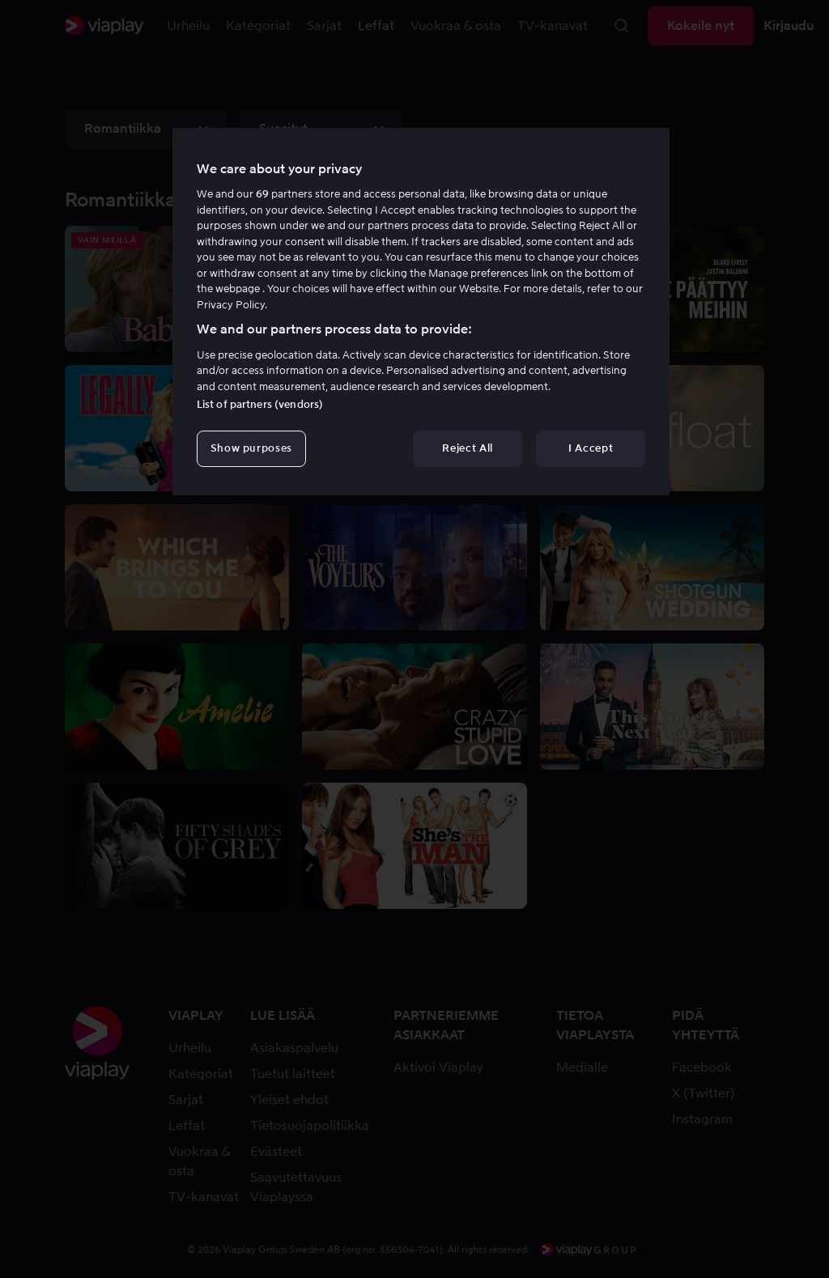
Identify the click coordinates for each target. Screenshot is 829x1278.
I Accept (590, 448)
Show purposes (251, 448)
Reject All (467, 448)
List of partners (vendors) (260, 404)
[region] (421, 311)
